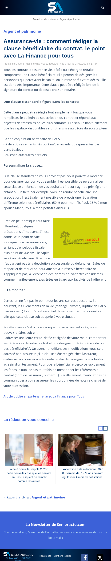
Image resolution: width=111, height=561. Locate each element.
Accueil (36, 19)
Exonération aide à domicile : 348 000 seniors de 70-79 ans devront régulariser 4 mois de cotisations (82, 467)
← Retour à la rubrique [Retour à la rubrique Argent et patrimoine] (33, 494)
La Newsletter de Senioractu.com (55, 520)
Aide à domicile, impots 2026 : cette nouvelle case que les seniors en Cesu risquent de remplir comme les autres (29, 469)
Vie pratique (50, 19)
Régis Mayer (15, 63)
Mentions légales (63, 552)
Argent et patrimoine (70, 19)
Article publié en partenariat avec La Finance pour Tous (41, 391)
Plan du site (45, 552)
